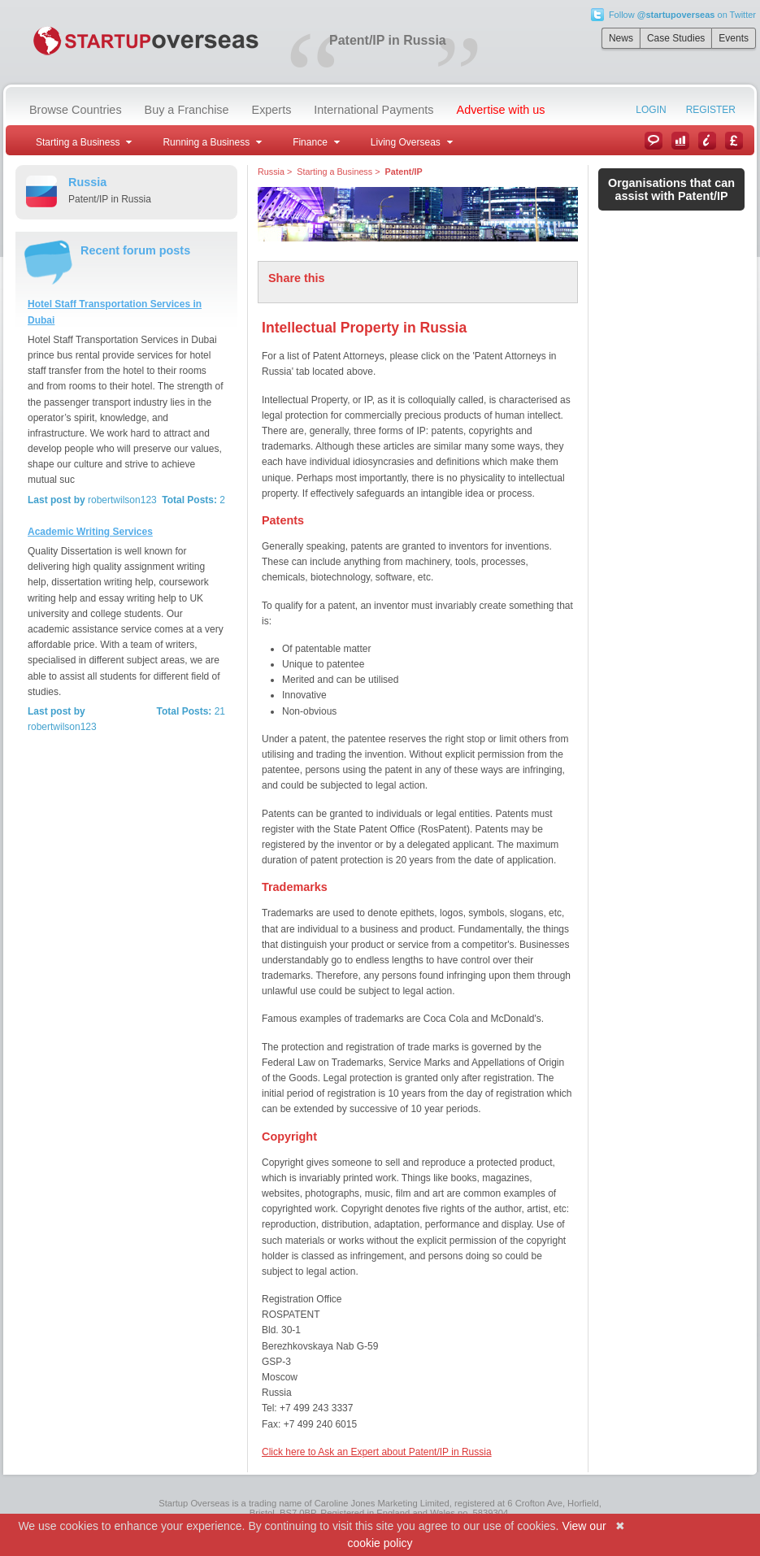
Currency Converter (734, 141)
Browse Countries (75, 109)
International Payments (373, 109)
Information (707, 141)
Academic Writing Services (90, 531)
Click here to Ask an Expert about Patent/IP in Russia (377, 1452)
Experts (272, 109)
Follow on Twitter (682, 15)
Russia (271, 171)
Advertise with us (501, 109)
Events (734, 38)
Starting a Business (334, 171)
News (621, 38)
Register (711, 109)
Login (651, 109)
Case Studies (676, 38)
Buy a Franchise (187, 109)
